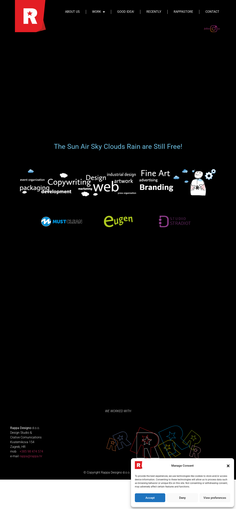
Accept (150, 498)
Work (98, 11)
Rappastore (183, 12)
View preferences (214, 498)
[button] (228, 466)
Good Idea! (125, 12)
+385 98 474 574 (31, 481)
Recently (153, 12)
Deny (182, 498)
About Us (72, 12)
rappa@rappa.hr (31, 485)
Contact (212, 12)
